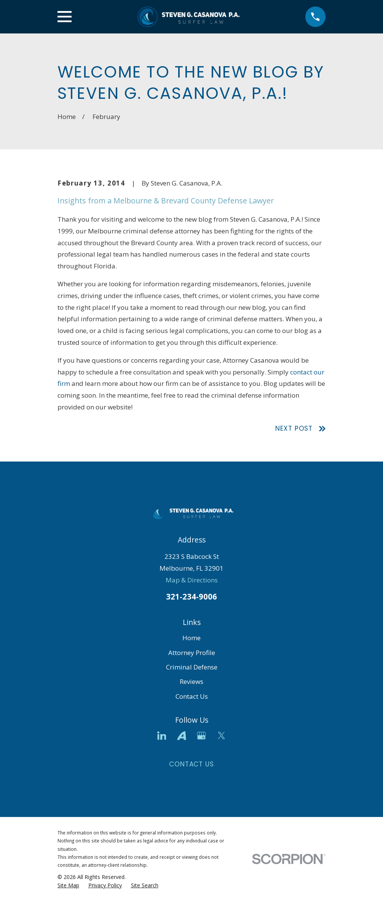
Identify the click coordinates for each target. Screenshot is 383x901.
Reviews (191, 681)
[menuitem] (68, 885)
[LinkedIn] (161, 735)
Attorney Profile (191, 652)
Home (191, 637)
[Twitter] (221, 735)
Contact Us (192, 696)
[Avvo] (181, 735)
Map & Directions (192, 580)
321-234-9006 (191, 596)
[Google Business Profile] (201, 735)
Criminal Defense (191, 667)
